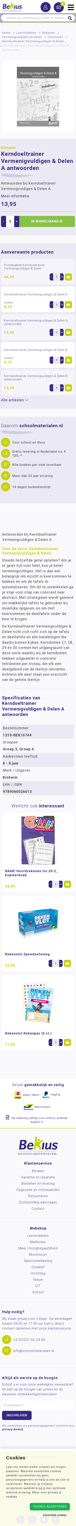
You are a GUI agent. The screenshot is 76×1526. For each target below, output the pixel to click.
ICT (38, 1286)
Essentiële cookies (55, 1515)
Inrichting (38, 1273)
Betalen (38, 1171)
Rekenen (48, 32)
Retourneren (38, 1196)
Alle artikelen (14, 400)
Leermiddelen (26, 32)
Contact (38, 1209)
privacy (53, 1492)
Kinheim (8, 148)
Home (6, 32)
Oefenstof (55, 37)
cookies (11, 1496)
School (38, 1292)
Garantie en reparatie (38, 1177)
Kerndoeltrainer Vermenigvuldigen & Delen (33, 41)
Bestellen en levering (38, 1183)
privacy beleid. (13, 1429)
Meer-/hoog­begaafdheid (38, 1248)
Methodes (38, 1242)
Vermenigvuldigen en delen (22, 37)
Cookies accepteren (50, 1506)
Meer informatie (15, 196)
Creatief (38, 1267)
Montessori (38, 1254)
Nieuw (38, 1280)
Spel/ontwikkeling (38, 1261)
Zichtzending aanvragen (38, 1202)
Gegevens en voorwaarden (38, 1190)
